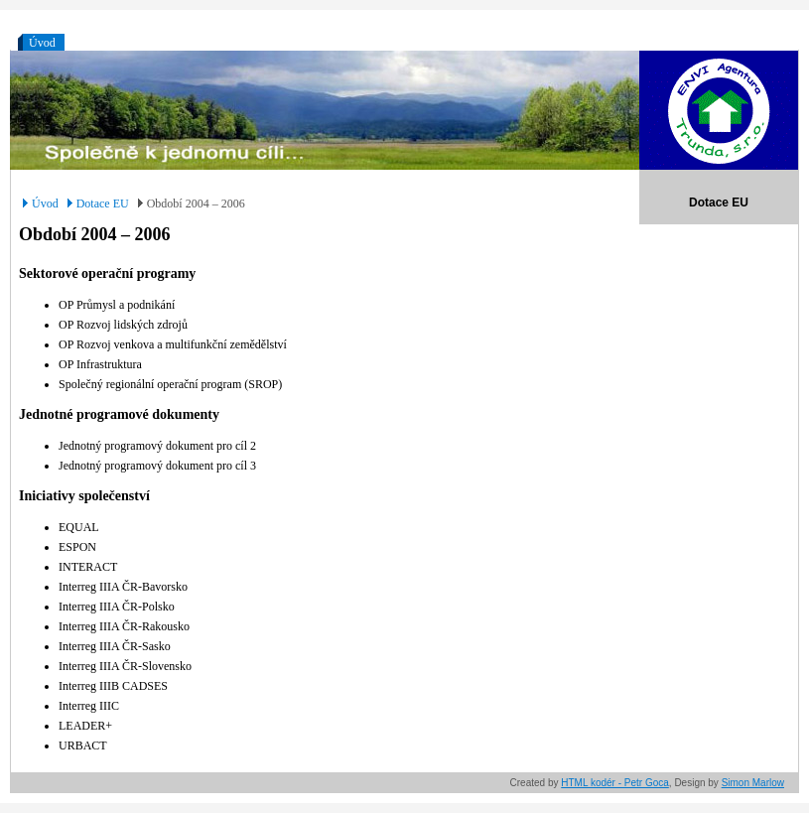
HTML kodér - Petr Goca (615, 782)
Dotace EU (102, 203)
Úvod (42, 43)
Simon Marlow (753, 782)
